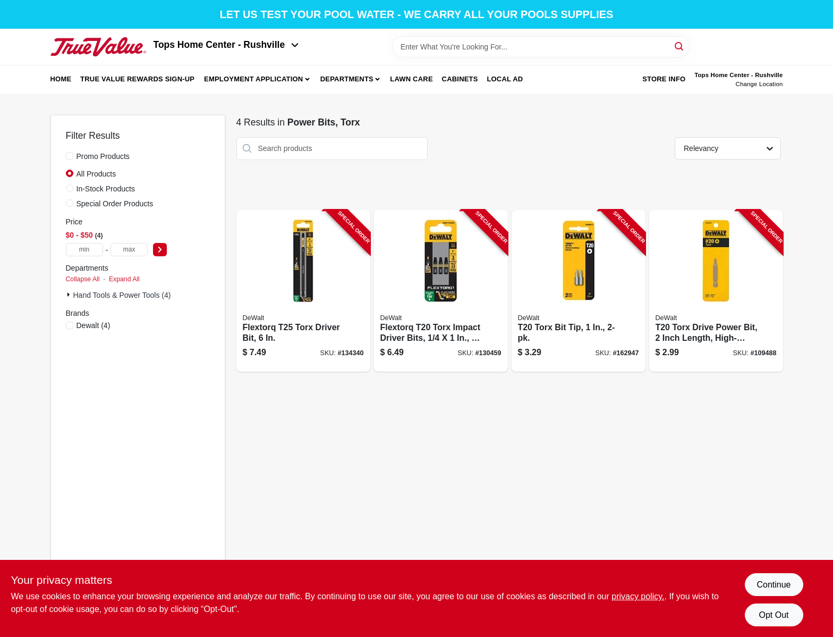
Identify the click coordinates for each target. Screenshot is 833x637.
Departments (346, 79)
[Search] (679, 46)
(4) (93, 325)
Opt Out (773, 614)
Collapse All (83, 279)
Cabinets (460, 79)
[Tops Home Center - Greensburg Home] (98, 46)
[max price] (129, 249)
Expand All (124, 279)
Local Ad (505, 79)
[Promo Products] (69, 156)
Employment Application (253, 79)
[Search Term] (541, 46)
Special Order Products (115, 203)
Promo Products (103, 156)
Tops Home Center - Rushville (226, 44)
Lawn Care (411, 79)
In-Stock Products (105, 188)
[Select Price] (160, 249)
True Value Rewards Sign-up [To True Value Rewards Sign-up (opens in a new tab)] (137, 79)
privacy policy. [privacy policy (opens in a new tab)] (637, 596)
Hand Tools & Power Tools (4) (122, 295)
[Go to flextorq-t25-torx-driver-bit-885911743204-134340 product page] (303, 291)
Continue (773, 584)
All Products (96, 174)
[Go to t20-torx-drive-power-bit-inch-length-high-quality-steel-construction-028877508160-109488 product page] (716, 291)
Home (61, 79)
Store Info (663, 79)
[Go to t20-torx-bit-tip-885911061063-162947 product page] (578, 291)
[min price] (84, 249)
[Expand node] (69, 294)
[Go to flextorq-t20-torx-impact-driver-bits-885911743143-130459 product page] (441, 291)
